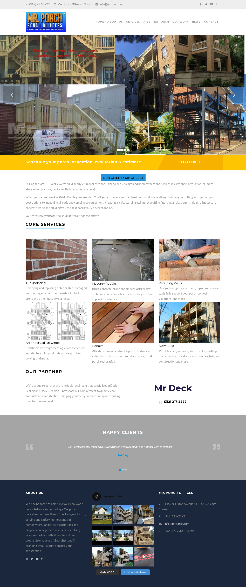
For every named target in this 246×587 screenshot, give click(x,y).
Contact (211, 21)
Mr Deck (173, 388)
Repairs (97, 346)
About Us (115, 21)
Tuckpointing (36, 283)
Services (133, 21)
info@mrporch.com (112, 4)
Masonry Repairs (104, 283)
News (196, 21)
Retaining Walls (170, 283)
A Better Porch (156, 21)
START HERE (188, 162)
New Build (166, 346)
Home (99, 21)
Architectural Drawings (43, 342)
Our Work (180, 21)
